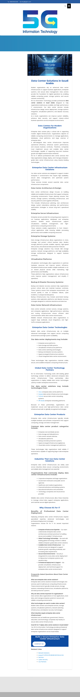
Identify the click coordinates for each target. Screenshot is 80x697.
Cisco (40, 392)
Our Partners (42, 662)
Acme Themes (66, 693)
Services (41, 657)
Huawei (40, 394)
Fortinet (41, 396)
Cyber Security (43, 659)
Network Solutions (43, 653)
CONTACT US (39, 644)
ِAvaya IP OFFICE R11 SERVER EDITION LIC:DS (51, 655)
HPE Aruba (41, 401)
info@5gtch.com (25, 2)
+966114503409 (13, 2)
